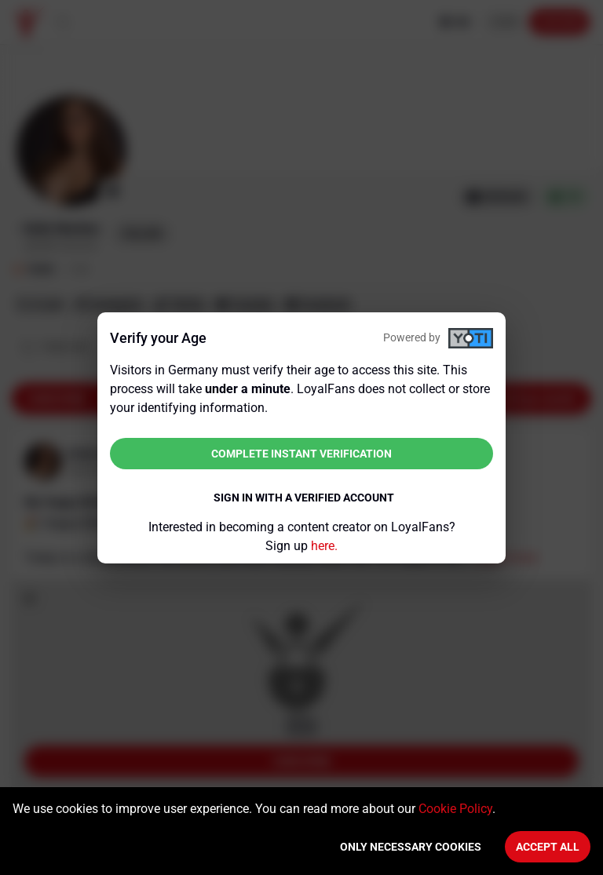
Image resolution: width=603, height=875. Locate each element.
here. (324, 545)
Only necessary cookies (410, 846)
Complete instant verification (301, 453)
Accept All (547, 846)
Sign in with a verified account (304, 497)
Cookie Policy (455, 808)
